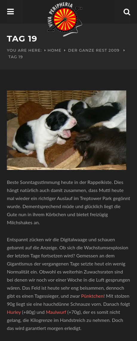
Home (54, 50)
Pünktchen (92, 296)
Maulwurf (56, 312)
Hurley (14, 312)
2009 (114, 50)
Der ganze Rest (87, 50)
